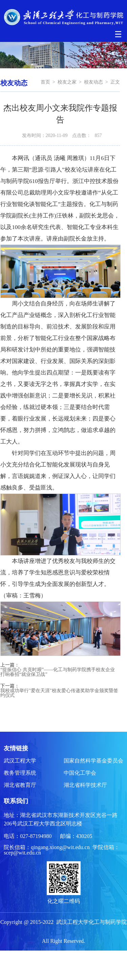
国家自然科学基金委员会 (93, 761)
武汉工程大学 (20, 761)
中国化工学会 (80, 773)
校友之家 (67, 82)
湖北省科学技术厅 (85, 785)
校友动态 (93, 82)
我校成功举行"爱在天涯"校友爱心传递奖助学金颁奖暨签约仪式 (59, 693)
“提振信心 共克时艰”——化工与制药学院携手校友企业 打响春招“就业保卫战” (57, 672)
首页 (45, 82)
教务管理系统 (20, 773)
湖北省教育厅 (20, 785)
